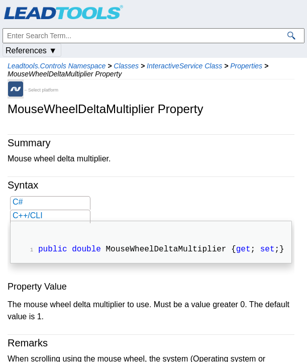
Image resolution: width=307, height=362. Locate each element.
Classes (126, 66)
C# (18, 202)
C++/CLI (28, 215)
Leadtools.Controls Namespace (57, 66)
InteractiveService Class (184, 66)
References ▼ (31, 50)
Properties (246, 66)
